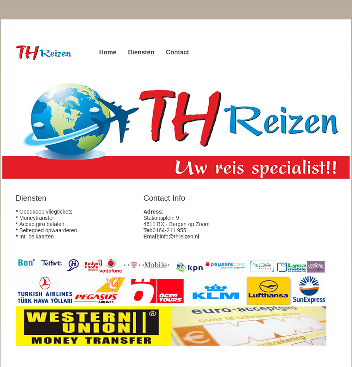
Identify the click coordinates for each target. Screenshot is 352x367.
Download (57, 106)
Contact (177, 52)
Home (107, 52)
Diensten (141, 52)
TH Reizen (47, 51)
